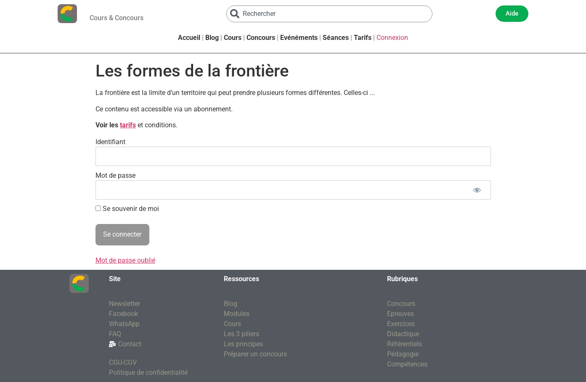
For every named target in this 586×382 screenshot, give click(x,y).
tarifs (128, 125)
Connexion (392, 38)
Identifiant (110, 141)
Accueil (189, 38)
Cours (232, 38)
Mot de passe (115, 175)
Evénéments (299, 38)
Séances (336, 38)
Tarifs (362, 38)
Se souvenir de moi (127, 208)
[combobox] (329, 13)
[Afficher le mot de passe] (477, 190)
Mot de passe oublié (125, 260)
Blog (212, 38)
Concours (261, 38)
